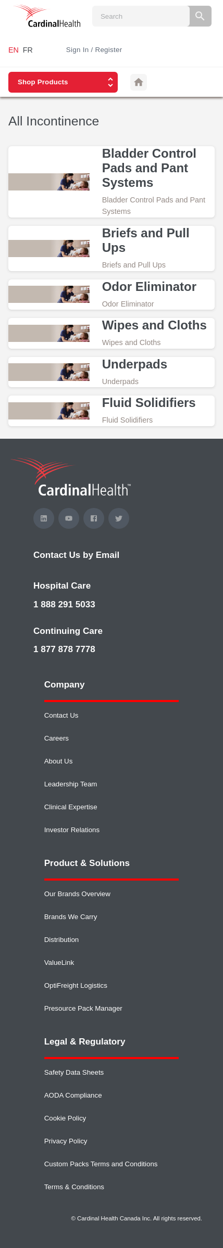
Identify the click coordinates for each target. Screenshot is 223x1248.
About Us (58, 761)
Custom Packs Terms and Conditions (101, 1164)
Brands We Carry (70, 917)
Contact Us (61, 715)
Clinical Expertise (70, 807)
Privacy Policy (66, 1141)
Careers (56, 738)
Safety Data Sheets (74, 1072)
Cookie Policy (65, 1118)
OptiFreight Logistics (75, 985)
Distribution (61, 940)
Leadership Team (70, 784)
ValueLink (59, 962)
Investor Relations (72, 830)
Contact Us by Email (76, 555)
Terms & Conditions (74, 1187)
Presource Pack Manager (83, 1008)
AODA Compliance (73, 1095)
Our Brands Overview (77, 894)
